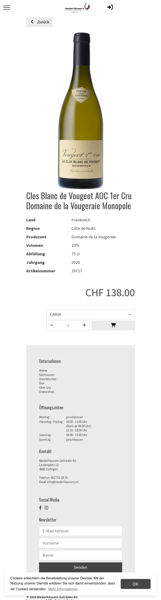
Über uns (45, 387)
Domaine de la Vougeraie (93, 237)
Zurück (39, 22)
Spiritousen (46, 375)
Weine (43, 370)
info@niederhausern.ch (62, 482)
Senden (80, 567)
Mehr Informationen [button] (63, 589)
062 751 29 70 (59, 478)
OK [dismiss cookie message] (136, 584)
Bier (42, 383)
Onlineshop (46, 392)
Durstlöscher (48, 379)
